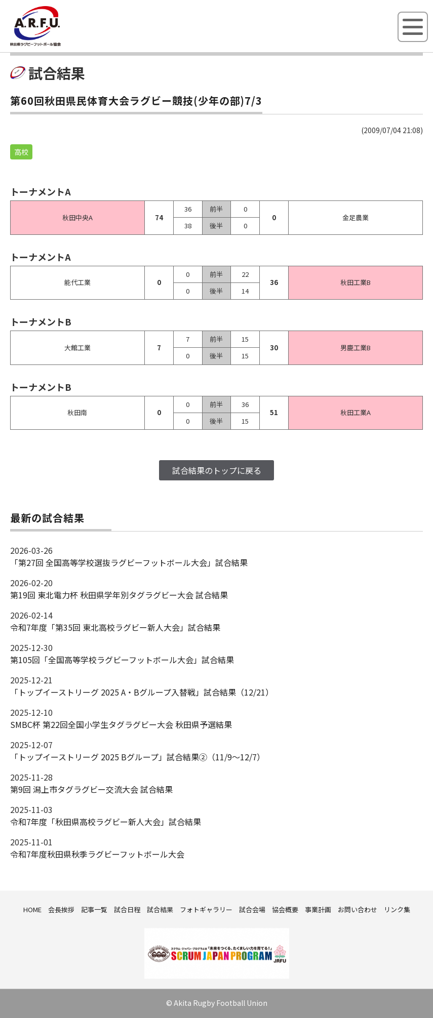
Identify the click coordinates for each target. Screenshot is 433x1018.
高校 (21, 152)
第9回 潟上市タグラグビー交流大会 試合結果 (91, 789)
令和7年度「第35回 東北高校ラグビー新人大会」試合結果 (115, 627)
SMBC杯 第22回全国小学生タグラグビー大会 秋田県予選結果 (121, 724)
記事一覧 (94, 909)
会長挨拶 (61, 909)
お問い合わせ (357, 909)
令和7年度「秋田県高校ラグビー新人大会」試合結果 (105, 822)
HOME (32, 909)
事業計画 (318, 909)
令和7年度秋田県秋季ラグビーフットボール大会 (97, 854)
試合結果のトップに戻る (216, 470)
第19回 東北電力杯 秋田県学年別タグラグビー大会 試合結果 (119, 595)
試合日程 (127, 909)
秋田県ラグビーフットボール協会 (58, 44)
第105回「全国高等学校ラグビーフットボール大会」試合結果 (122, 660)
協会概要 (285, 909)
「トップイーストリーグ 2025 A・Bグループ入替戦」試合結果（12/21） (141, 692)
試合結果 (160, 909)
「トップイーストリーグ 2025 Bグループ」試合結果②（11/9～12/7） (137, 757)
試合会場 (252, 909)
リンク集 (397, 909)
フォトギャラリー (206, 909)
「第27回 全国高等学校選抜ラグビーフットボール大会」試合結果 (129, 562)
